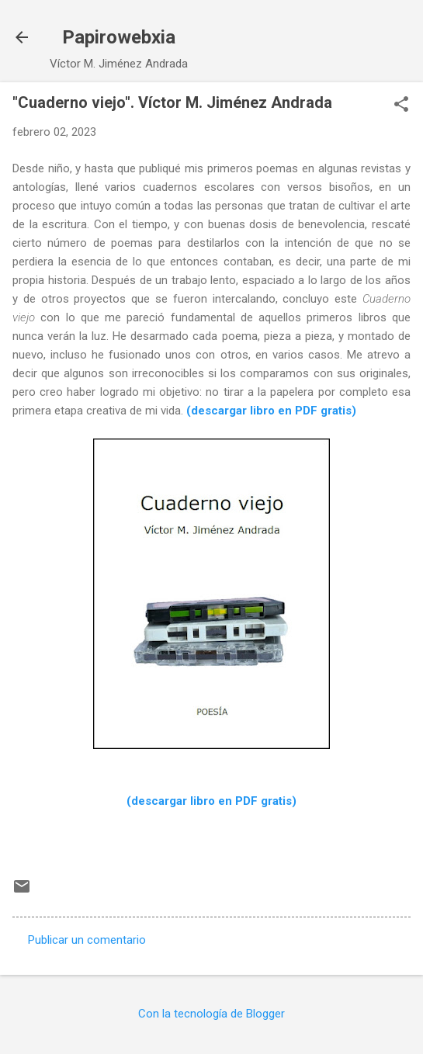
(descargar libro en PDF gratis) (271, 411)
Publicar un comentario (87, 940)
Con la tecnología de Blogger (211, 1014)
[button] (401, 105)
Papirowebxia (118, 37)
